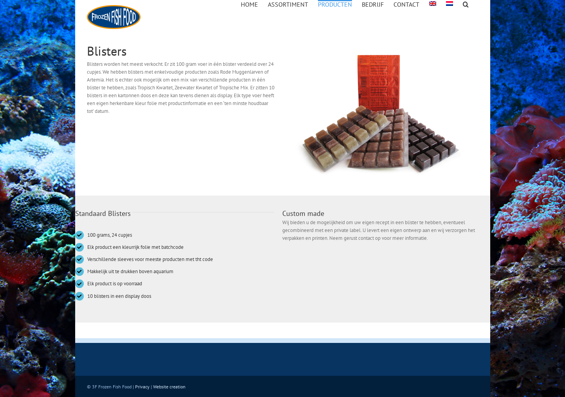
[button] (466, 3)
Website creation (169, 387)
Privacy (142, 387)
